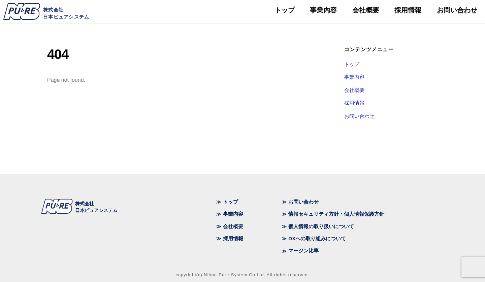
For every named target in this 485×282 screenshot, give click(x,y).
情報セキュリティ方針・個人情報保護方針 (336, 214)
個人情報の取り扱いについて (321, 226)
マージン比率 (303, 250)
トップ (351, 64)
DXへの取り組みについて (317, 238)
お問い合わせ (359, 116)
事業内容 (354, 77)
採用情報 (354, 103)
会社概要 (354, 90)
